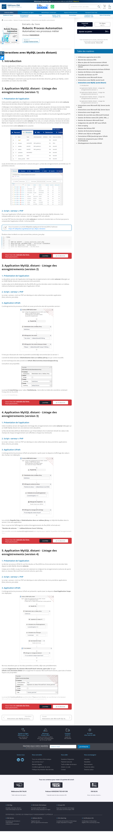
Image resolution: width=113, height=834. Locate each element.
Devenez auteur (89, 772)
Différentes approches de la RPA (89, 57)
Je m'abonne (60, 259)
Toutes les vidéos (89, 770)
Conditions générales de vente (41, 770)
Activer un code (65, 770)
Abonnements (88, 767)
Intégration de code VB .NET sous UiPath (92, 123)
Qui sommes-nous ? (38, 765)
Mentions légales (37, 767)
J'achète (45, 259)
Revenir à (31, 40)
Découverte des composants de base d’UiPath (94, 69)
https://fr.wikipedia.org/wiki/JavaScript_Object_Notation (27, 229)
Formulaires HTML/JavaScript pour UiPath (93, 136)
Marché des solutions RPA (87, 60)
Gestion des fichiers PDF (86, 128)
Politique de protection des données (43, 772)
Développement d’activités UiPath (90, 143)
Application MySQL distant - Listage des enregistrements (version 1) (93, 89)
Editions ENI (12, 6)
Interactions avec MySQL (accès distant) (92, 83)
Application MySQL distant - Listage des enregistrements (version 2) (93, 93)
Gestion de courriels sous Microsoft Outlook (93, 115)
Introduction (85, 85)
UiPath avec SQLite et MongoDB (89, 134)
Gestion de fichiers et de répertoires (90, 72)
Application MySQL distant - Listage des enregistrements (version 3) (93, 97)
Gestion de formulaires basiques (89, 131)
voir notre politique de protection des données (37, 750)
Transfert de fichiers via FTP (87, 75)
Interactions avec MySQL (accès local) (19, 721)
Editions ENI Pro (37, 821)
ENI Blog (9, 808)
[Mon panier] (104, 7)
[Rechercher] (99, 7)
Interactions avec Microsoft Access (90, 77)
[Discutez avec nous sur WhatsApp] (52, 6)
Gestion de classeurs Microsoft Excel (90, 120)
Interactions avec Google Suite (88, 112)
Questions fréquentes (67, 762)
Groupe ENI (61, 808)
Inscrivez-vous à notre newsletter (35, 749)
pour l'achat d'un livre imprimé (23, 738)
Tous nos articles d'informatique (41, 762)
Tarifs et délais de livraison (69, 767)
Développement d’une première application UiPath (93, 66)
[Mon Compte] (109, 7)
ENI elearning (62, 821)
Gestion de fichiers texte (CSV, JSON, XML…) (93, 118)
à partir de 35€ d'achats (68, 738)
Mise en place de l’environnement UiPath (92, 62)
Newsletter (87, 765)
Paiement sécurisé (66, 765)
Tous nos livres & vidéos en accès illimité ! (56, 1)
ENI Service (10, 821)
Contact (63, 772)
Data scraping (83, 126)
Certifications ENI (88, 821)
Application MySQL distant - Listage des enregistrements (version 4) (93, 102)
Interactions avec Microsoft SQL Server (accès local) (57, 721)
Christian (30, 35)
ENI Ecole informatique (39, 808)
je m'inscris (83, 749)
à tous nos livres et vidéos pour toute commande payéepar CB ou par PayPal (45, 739)
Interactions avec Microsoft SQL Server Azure (94, 110)
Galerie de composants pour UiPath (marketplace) (90, 140)
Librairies (87, 762)
